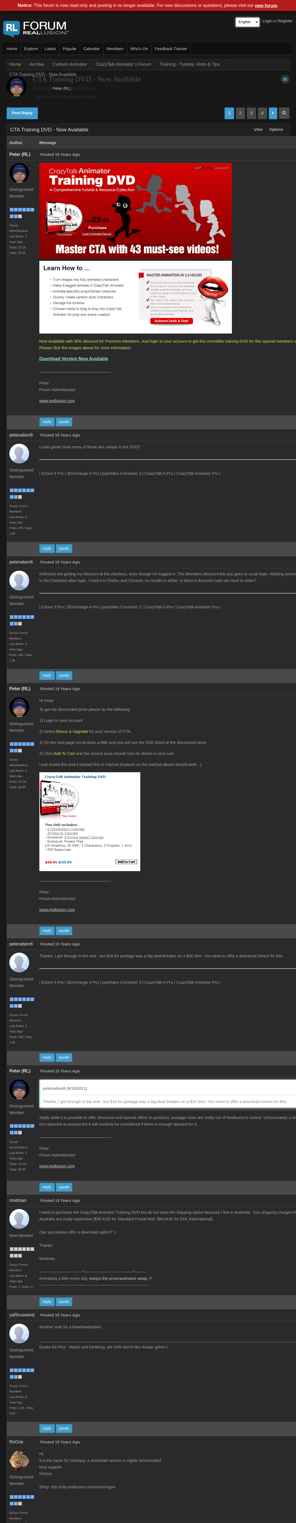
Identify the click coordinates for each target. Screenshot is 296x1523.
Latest (50, 49)
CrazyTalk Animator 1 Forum (123, 64)
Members (115, 49)
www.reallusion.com (57, 401)
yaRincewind (21, 1315)
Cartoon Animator (70, 64)
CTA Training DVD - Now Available (42, 74)
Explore (31, 49)
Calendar (91, 49)
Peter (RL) (62, 88)
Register (285, 21)
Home (12, 49)
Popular (69, 49)
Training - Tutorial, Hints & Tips (190, 64)
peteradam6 (21, 435)
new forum (266, 5)
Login (268, 21)
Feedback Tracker (171, 49)
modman (17, 1200)
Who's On (139, 49)
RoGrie (16, 1442)
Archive (37, 64)
